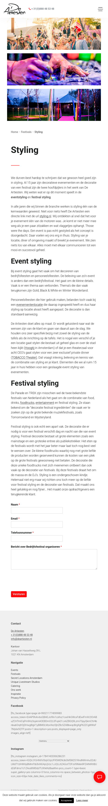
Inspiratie (16, 693)
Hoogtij (29, 348)
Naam (15, 504)
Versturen (19, 594)
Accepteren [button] (66, 800)
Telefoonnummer (22, 532)
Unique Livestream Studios (25, 681)
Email (15, 518)
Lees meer (82, 800)
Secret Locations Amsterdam (26, 678)
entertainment (45, 402)
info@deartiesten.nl (21, 638)
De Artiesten (17, 630)
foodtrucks (27, 402)
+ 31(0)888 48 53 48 (41, 8)
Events (14, 670)
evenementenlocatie (29, 304)
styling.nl (45, 216)
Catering (15, 685)
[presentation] (36, 585)
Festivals (15, 673)
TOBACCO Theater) (24, 357)
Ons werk (16, 689)
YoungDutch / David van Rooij (80, 790)
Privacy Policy (18, 697)
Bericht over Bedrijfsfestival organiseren (36, 546)
